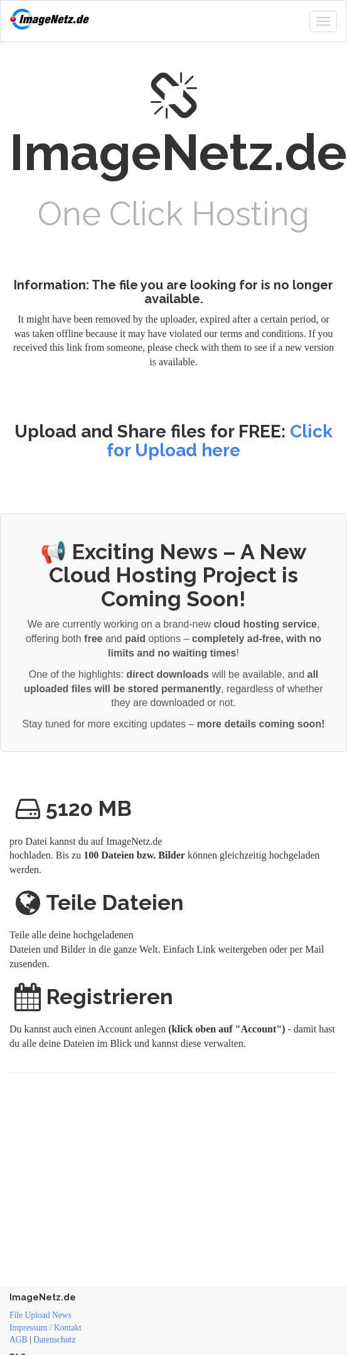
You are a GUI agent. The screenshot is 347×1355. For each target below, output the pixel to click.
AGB (18, 1339)
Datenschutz (54, 1339)
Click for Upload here (220, 441)
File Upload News (40, 1315)
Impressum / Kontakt (45, 1327)
